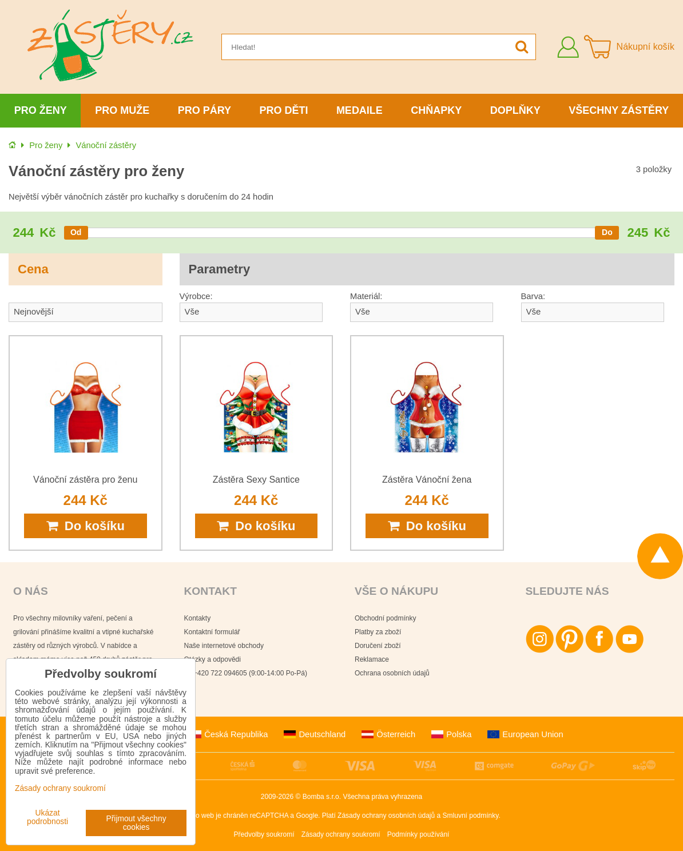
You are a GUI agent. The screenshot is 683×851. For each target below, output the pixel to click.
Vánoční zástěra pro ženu (85, 479)
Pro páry (204, 110)
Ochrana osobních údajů (392, 673)
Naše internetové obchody (224, 646)
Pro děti (283, 110)
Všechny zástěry (619, 110)
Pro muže (122, 110)
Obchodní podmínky (385, 618)
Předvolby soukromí (264, 834)
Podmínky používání (418, 834)
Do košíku (85, 526)
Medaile (359, 110)
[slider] (76, 233)
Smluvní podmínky (471, 816)
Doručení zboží (378, 646)
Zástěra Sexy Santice (256, 479)
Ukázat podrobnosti (47, 817)
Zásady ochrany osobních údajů (386, 816)
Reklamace (372, 659)
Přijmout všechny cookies (136, 823)
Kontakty (197, 618)
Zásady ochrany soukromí (340, 834)
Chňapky (436, 110)
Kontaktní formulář (212, 632)
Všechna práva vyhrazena (382, 797)
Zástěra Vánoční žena (427, 479)
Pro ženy (40, 110)
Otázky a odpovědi (212, 659)
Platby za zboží (378, 632)
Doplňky (515, 110)
